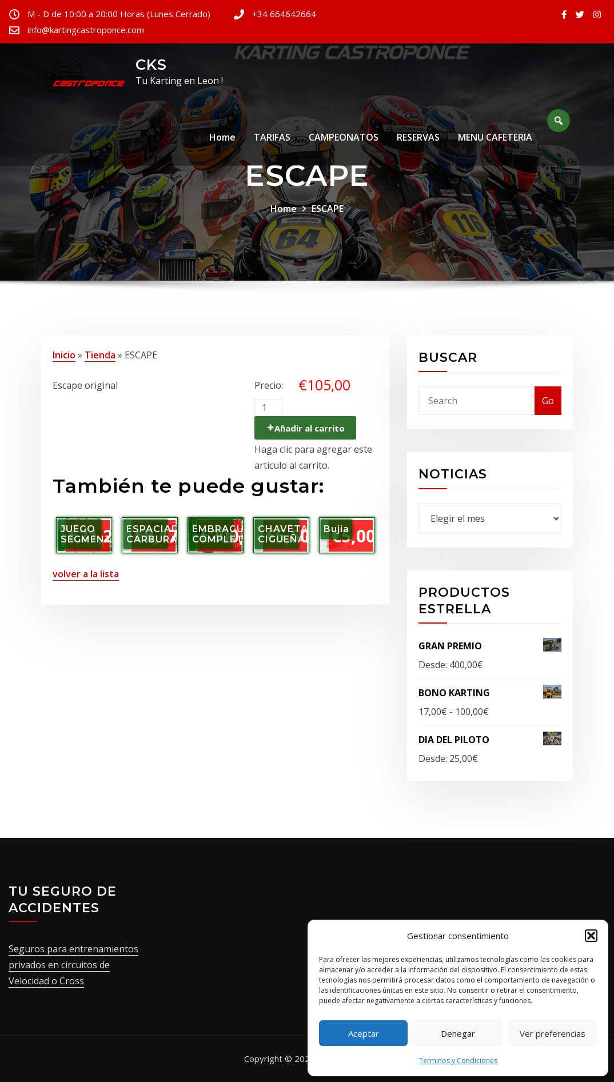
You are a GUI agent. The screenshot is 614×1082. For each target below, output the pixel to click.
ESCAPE (328, 208)
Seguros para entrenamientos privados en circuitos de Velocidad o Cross (73, 965)
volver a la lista (86, 574)
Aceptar (363, 1033)
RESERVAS (418, 139)
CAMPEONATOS (343, 139)
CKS (151, 64)
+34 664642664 (284, 13)
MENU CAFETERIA (495, 139)
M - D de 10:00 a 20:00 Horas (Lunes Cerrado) (118, 13)
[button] (591, 935)
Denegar (458, 1033)
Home (222, 139)
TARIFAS (272, 139)
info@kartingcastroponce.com (85, 29)
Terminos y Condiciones (458, 1060)
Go (548, 400)
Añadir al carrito (309, 428)
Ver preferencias (552, 1033)
